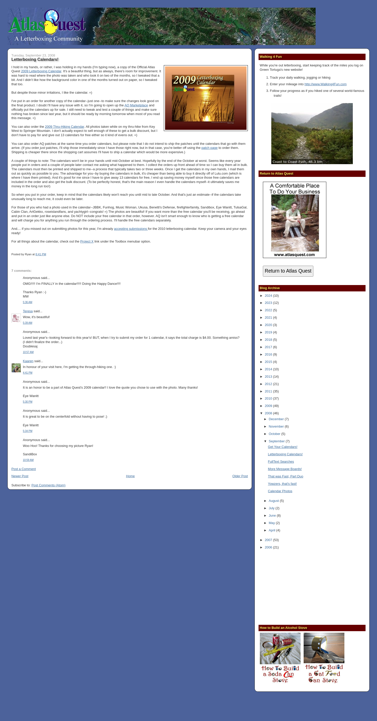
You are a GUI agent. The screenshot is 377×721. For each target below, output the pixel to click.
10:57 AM (28, 352)
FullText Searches (281, 461)
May (272, 523)
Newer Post (19, 476)
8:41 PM (40, 254)
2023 (269, 303)
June (273, 515)
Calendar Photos (280, 491)
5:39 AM (27, 322)
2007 (269, 540)
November (277, 426)
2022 (269, 310)
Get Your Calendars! (283, 447)
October (275, 434)
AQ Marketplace (136, 105)
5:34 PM (27, 431)
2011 (269, 391)
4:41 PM (27, 372)
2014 (269, 369)
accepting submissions (131, 229)
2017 (269, 347)
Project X (86, 241)
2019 (269, 332)
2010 (269, 398)
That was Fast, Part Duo (285, 476)
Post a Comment (23, 469)
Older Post (240, 476)
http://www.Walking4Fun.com (325, 84)
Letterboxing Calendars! (35, 59)
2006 (269, 547)
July (272, 508)
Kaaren (28, 361)
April (272, 530)
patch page (209, 148)
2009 (269, 406)
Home (130, 476)
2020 (269, 325)
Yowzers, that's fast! (282, 484)
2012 (269, 384)
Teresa (28, 311)
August (274, 501)
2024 (269, 296)
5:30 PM (27, 401)
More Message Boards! (285, 469)
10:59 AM (28, 460)
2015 (269, 362)
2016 (269, 354)
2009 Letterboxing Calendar (41, 71)
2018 (269, 340)
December (277, 419)
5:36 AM (27, 302)
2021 (269, 317)
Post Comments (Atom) (48, 485)
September (277, 441)
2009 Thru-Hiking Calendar (64, 127)
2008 (269, 413)
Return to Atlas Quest (288, 271)
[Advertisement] (292, 586)
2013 (269, 376)
